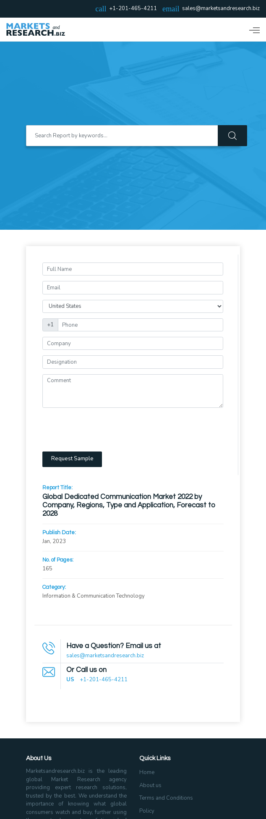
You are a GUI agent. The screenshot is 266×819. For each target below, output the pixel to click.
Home (146, 772)
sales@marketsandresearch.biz (221, 8)
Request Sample (72, 458)
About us (150, 785)
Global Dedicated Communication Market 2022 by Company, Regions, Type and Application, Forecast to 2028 (129, 505)
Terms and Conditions (166, 798)
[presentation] (106, 429)
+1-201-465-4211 (104, 679)
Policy (146, 811)
